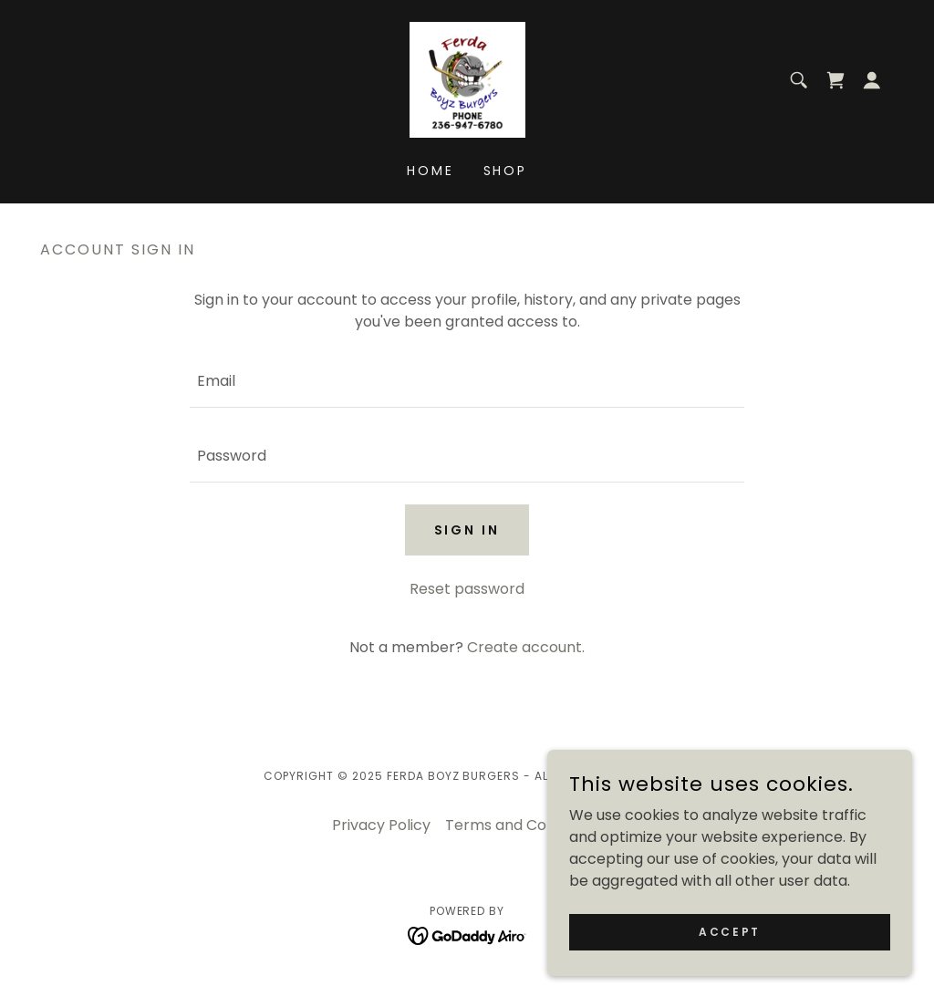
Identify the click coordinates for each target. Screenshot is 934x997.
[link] (467, 78)
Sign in (467, 530)
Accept (729, 931)
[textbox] (467, 381)
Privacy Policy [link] (381, 825)
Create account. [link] (526, 647)
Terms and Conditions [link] (523, 825)
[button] (872, 80)
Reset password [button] (467, 588)
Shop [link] (505, 170)
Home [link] (430, 170)
